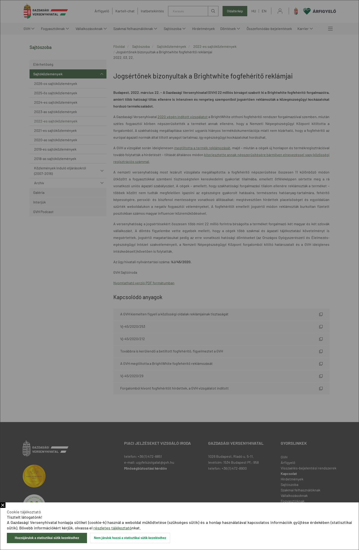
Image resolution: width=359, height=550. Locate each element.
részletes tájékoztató (112, 527)
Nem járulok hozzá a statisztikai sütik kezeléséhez (130, 538)
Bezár (2, 505)
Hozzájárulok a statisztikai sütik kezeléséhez (47, 538)
